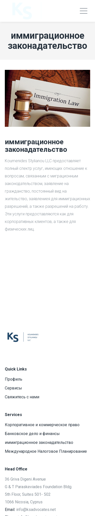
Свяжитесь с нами (22, 397)
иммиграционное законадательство (39, 442)
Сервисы (13, 388)
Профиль (13, 379)
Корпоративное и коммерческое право (42, 424)
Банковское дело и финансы (32, 433)
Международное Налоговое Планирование (46, 451)
